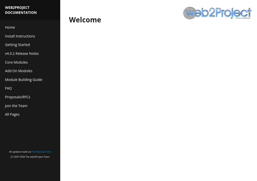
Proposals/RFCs (17, 97)
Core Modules (16, 62)
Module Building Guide (23, 79)
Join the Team (16, 105)
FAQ (8, 88)
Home (10, 27)
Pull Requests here (41, 151)
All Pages (12, 114)
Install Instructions (20, 36)
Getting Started (17, 44)
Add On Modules (18, 70)
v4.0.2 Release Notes (22, 53)
